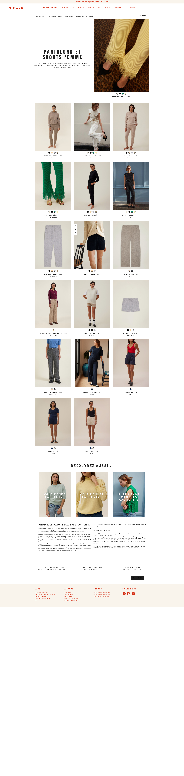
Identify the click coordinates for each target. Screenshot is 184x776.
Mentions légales (40, 596)
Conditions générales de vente (45, 594)
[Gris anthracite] (132, 271)
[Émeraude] (123, 94)
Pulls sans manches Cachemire (129, 497)
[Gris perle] (55, 153)
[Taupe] (57, 153)
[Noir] (120, 94)
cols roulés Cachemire (92, 496)
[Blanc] (117, 94)
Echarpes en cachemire (101, 596)
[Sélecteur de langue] (141, 8)
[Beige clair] (52, 153)
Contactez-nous (69, 596)
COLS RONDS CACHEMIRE (55, 496)
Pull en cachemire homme (101, 592)
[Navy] (92, 389)
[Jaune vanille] (125, 94)
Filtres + (143, 16)
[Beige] (129, 271)
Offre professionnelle (71, 600)
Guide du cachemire (71, 598)
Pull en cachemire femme (101, 594)
